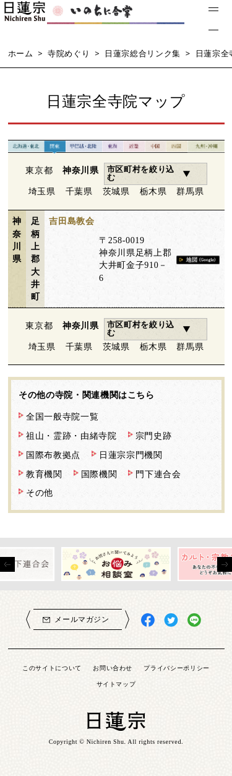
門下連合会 (158, 474)
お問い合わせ (112, 667)
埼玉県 (42, 191)
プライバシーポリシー (177, 667)
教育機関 (44, 474)
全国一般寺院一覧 (62, 416)
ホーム (20, 53)
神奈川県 (80, 170)
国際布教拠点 (53, 455)
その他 (39, 493)
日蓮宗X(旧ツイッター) (171, 620)
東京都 (39, 170)
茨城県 (116, 191)
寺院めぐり (69, 53)
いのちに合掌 (105, 19)
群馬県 (190, 191)
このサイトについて (52, 667)
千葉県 (79, 191)
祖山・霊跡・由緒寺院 (71, 436)
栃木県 (153, 191)
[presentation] (7, 564)
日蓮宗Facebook (148, 620)
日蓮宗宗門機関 (131, 455)
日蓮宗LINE (194, 620)
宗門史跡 (153, 436)
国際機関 (99, 474)
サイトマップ (116, 683)
